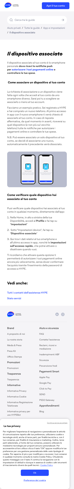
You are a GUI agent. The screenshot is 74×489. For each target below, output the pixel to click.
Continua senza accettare (57, 423)
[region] (35, 454)
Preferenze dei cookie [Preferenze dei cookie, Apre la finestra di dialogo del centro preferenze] (35, 480)
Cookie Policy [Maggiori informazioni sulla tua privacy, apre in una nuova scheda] (46, 465)
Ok (34, 472)
